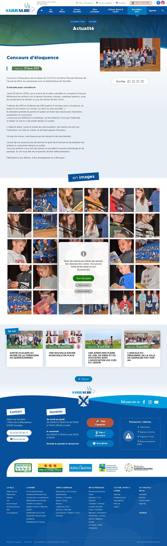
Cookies (28, 542)
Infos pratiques (94, 10)
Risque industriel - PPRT (146, 443)
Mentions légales (14, 542)
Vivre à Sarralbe (77, 10)
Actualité (142, 494)
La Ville (51, 10)
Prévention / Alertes (97, 516)
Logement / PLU (62, 507)
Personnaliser (83, 291)
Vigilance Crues (147, 436)
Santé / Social (61, 500)
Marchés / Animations (97, 513)
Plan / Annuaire (84, 3)
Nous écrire (17, 439)
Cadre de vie (12, 491)
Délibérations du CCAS (35, 513)
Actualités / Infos (137, 10)
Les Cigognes (12, 513)
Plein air (117, 504)
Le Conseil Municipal (34, 491)
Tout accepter (83, 278)
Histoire (10, 497)
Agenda (152, 10)
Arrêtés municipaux (34, 504)
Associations (119, 500)
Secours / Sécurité (63, 510)
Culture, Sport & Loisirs (115, 10)
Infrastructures (120, 497)
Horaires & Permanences (36, 494)
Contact (121, 3)
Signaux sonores (147, 432)
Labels (116, 507)
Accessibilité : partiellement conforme (51, 542)
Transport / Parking (96, 504)
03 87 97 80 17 (19, 432)
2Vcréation (155, 542)
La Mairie (62, 10)
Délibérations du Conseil (36, 500)
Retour (83, 379)
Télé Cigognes (100, 423)
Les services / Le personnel (37, 497)
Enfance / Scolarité (64, 497)
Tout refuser (83, 285)
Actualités (100, 443)
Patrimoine (11, 494)
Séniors (59, 504)
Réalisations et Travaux (35, 522)
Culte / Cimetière (96, 510)
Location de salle (96, 507)
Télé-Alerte (145, 427)
